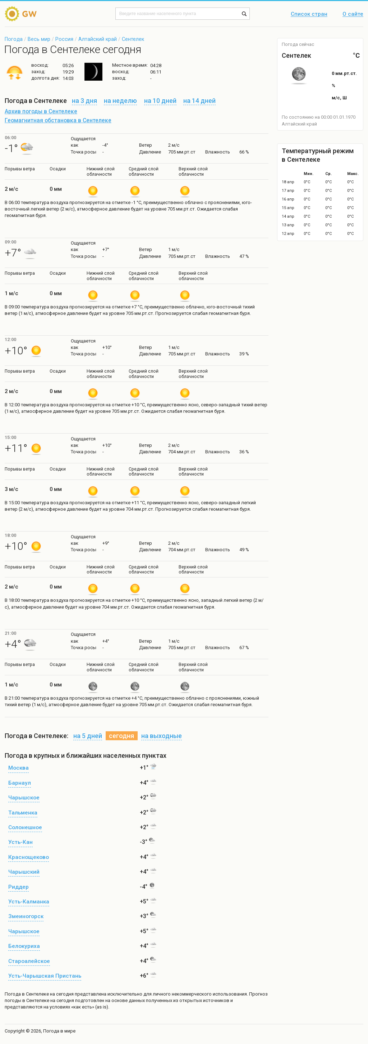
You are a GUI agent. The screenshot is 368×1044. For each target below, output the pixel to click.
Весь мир (39, 39)
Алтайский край (97, 39)
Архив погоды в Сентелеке (41, 111)
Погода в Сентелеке (27, 994)
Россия (64, 39)
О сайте (352, 14)
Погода (14, 39)
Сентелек (133, 39)
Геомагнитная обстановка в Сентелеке (58, 120)
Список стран (309, 14)
